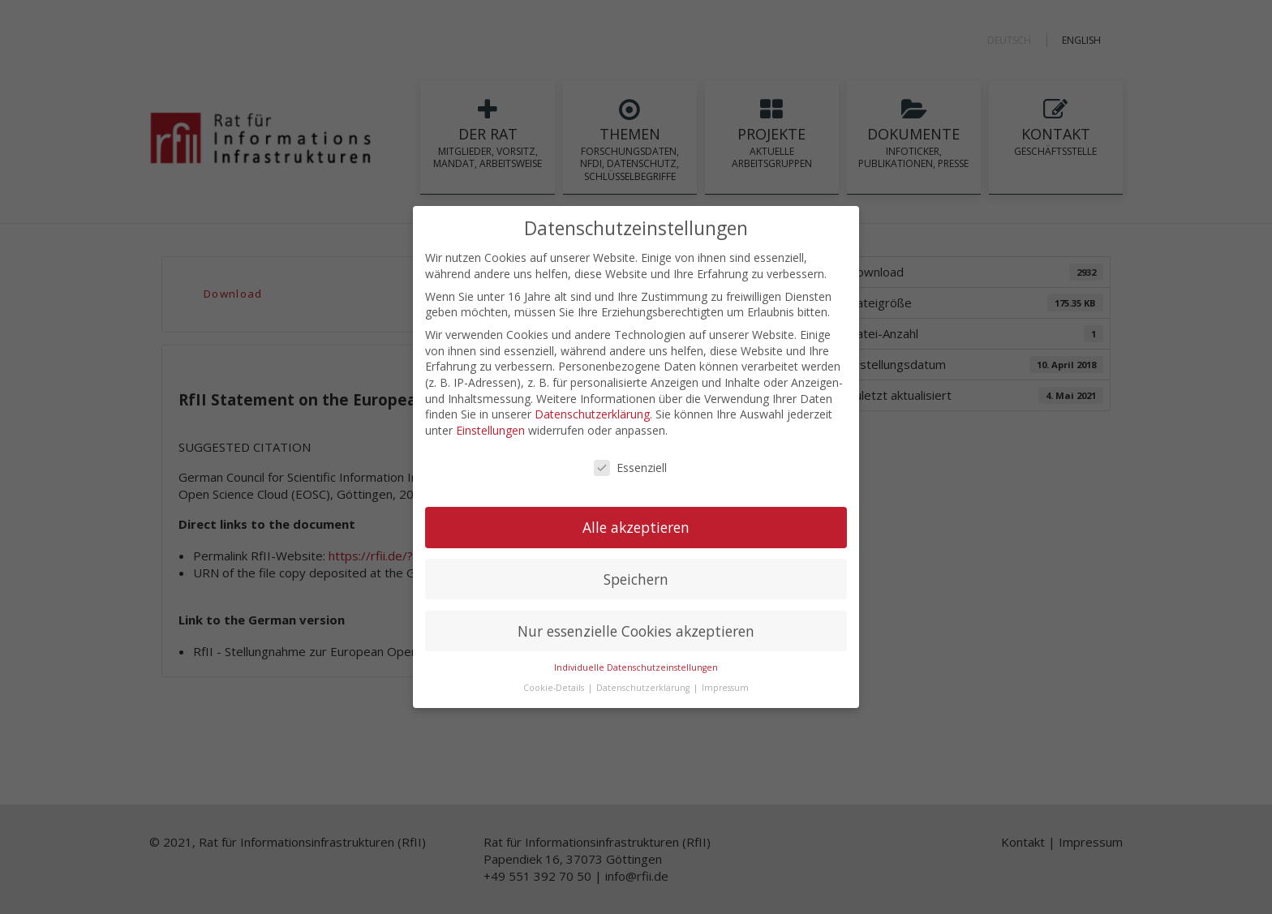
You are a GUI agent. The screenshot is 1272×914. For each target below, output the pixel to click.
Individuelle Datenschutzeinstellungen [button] (636, 667)
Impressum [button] (725, 687)
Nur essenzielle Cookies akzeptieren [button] (636, 630)
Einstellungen (490, 429)
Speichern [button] (636, 578)
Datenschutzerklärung (592, 413)
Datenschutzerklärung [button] (644, 687)
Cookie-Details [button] (555, 687)
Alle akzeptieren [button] (636, 526)
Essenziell (630, 467)
